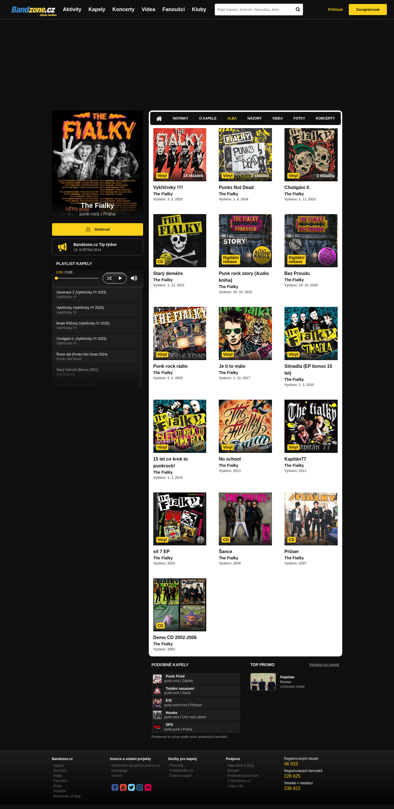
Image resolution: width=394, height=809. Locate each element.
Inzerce (117, 776)
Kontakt (233, 771)
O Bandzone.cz (239, 781)
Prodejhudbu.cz (181, 771)
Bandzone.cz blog (67, 796)
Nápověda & (241, 765)
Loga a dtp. (236, 786)
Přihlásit (335, 9)
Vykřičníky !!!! (168, 187)
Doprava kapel (180, 776)
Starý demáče (168, 273)
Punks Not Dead (236, 187)
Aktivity (72, 9)
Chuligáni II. (297, 187)
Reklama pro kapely (324, 665)
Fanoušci (173, 9)
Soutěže (59, 791)
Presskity (176, 765)
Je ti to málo (232, 366)
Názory (254, 118)
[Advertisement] (197, 62)
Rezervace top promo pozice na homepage (136, 768)
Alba (232, 118)
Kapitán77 (295, 459)
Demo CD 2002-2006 (175, 637)
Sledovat (97, 229)
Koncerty (123, 9)
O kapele (207, 118)
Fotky (299, 118)
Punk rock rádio (170, 366)
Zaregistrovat (367, 9)
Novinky (181, 118)
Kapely (96, 9)
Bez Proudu (297, 273)
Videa (148, 9)
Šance (225, 551)
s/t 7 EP (161, 551)
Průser (291, 551)
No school (230, 459)
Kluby (199, 9)
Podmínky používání (243, 776)
